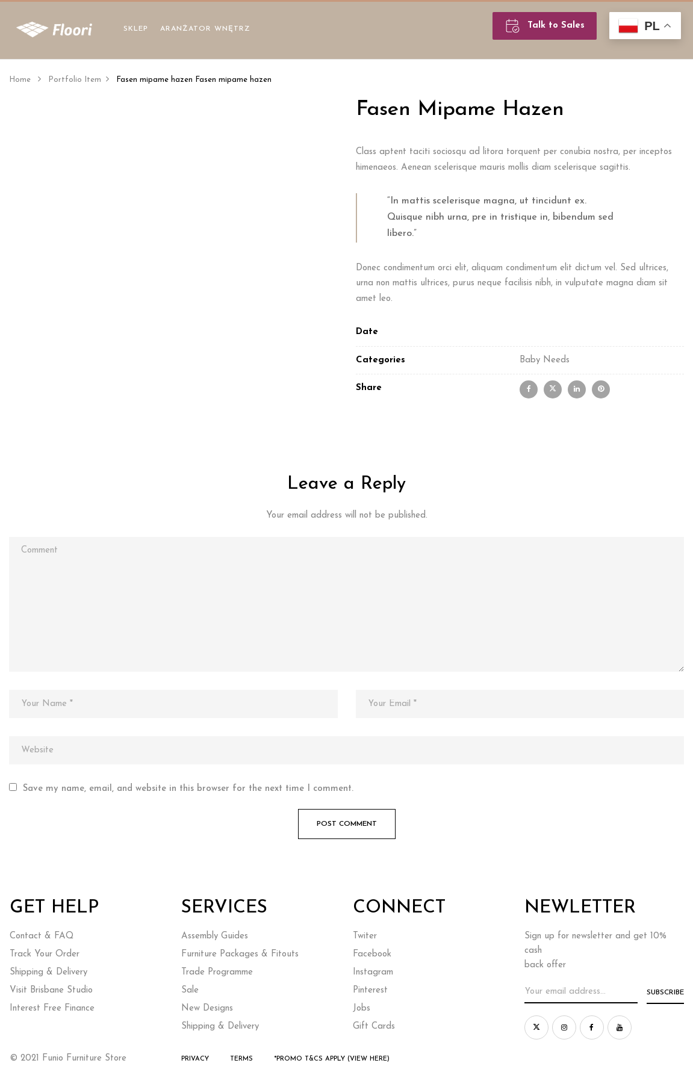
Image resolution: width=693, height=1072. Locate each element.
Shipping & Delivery (48, 972)
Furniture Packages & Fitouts (240, 954)
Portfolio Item (74, 80)
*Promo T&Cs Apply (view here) (332, 1059)
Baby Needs (545, 360)
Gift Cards (374, 1026)
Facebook (372, 954)
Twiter (365, 936)
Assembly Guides (214, 936)
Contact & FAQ (41, 936)
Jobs (361, 1008)
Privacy (195, 1059)
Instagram (373, 972)
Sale (190, 990)
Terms (241, 1059)
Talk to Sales (545, 25)
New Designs (207, 1008)
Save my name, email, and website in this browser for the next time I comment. (188, 788)
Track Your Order (44, 954)
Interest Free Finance (52, 1008)
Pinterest (370, 990)
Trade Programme (217, 972)
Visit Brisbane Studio (51, 990)
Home (20, 80)
